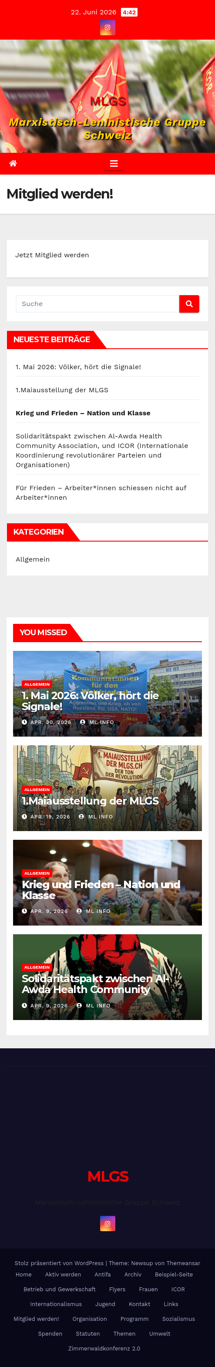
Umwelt (160, 1333)
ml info (97, 722)
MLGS (107, 100)
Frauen (148, 1289)
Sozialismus (178, 1319)
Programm (135, 1319)
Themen (125, 1333)
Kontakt (139, 1304)
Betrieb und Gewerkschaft (60, 1289)
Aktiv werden (63, 1274)
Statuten (88, 1333)
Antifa (102, 1274)
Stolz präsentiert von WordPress (59, 1263)
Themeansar (184, 1263)
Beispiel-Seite (174, 1274)
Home (24, 1274)
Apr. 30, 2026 (50, 722)
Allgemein (33, 559)
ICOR (178, 1289)
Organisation (90, 1319)
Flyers (117, 1289)
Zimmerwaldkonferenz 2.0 (104, 1348)
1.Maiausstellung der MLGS (62, 390)
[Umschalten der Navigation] (114, 163)
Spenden (50, 1333)
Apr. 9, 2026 (49, 911)
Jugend (105, 1304)
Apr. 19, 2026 (50, 817)
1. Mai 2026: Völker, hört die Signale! (78, 367)
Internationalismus (56, 1304)
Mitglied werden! (36, 1319)
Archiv (132, 1274)
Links (171, 1304)
